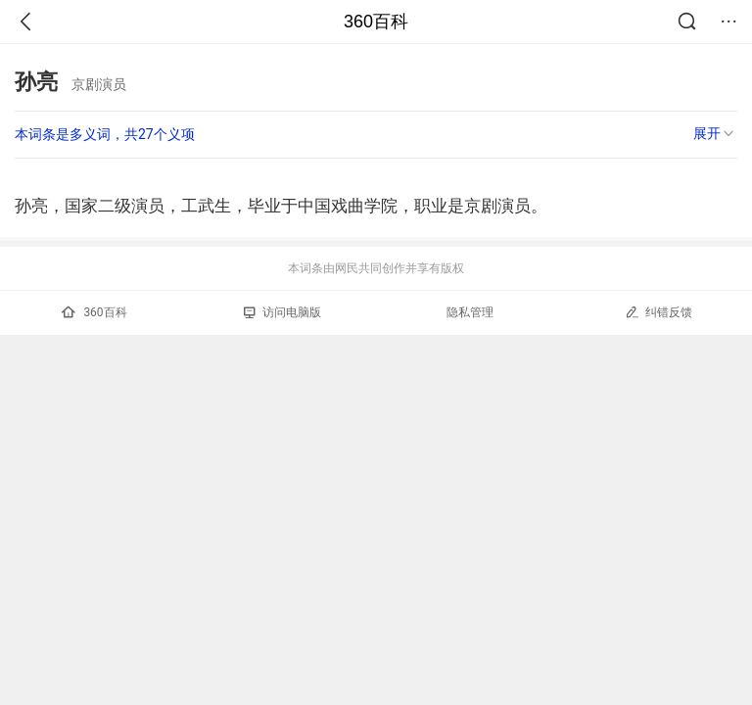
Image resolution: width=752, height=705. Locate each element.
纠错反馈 (658, 312)
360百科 (376, 21)
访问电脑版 (282, 312)
